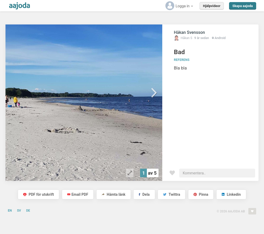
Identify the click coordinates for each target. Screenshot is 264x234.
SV (19, 210)
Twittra (171, 194)
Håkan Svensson (189, 32)
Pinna (201, 194)
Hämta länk (113, 194)
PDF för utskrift (38, 194)
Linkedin (231, 194)
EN (10, 210)
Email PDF (77, 194)
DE (28, 210)
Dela (144, 194)
